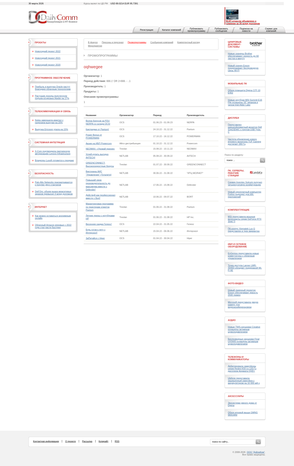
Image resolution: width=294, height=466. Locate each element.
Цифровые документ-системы (235, 44)
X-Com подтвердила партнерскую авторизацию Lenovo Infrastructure (52, 152)
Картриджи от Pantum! (97, 129)
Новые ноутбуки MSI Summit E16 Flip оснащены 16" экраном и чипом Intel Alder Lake (245, 102)
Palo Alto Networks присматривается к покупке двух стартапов (53, 183)
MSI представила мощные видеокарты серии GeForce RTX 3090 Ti (244, 219)
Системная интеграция (50, 142)
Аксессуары (236, 396)
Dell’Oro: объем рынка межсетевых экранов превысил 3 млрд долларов (54, 192)
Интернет (41, 207)
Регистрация (146, 30)
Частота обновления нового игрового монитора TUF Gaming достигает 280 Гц (244, 141)
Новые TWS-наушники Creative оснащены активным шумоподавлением (244, 329)
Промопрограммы (103, 55)
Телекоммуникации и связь (53, 111)
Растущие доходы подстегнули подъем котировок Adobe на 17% (52, 97)
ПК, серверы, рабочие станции (236, 173)
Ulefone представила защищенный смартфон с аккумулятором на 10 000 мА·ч (244, 380)
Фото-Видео (235, 283)
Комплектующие (238, 210)
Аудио (232, 320)
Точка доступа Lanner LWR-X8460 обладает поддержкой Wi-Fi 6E (245, 268)
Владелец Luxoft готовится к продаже (54, 160)
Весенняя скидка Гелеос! (99, 224)
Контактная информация (46, 441)
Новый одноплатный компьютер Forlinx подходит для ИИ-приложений (244, 194)
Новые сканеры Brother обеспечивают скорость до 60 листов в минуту (243, 56)
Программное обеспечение (52, 78)
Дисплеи (233, 118)
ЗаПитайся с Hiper (95, 238)
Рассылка (87, 441)
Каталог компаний (171, 30)
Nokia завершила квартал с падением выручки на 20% (49, 121)
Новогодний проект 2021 (47, 58)
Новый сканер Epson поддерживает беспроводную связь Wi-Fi (243, 68)
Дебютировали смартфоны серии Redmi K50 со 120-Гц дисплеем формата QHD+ (242, 368)
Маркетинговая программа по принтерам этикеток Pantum (100, 206)
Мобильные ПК (237, 83)
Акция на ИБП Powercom (99, 143)
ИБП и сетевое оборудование (237, 245)
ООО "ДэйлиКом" (256, 452)
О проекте (70, 441)
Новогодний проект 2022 (47, 51)
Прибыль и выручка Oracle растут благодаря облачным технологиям (53, 87)
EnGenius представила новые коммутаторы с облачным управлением (243, 255)
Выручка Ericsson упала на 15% (51, 129)
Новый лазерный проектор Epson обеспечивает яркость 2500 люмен (243, 292)
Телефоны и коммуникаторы (238, 358)
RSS (117, 441)
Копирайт (103, 441)
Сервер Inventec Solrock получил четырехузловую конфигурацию (245, 183)
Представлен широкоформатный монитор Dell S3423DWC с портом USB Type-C (245, 128)
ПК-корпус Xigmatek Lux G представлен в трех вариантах (243, 229)
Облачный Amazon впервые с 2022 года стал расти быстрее (53, 226)
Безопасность (44, 173)
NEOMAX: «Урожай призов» (100, 149)
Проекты (40, 42)
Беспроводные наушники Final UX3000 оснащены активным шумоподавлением (243, 341)
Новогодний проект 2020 (47, 65)
